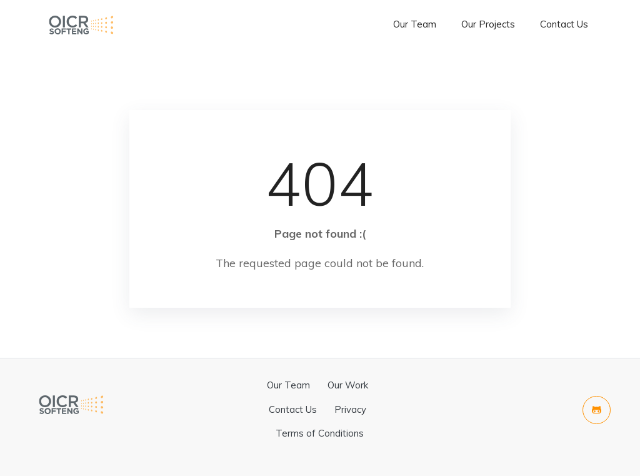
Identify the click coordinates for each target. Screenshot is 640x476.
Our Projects (488, 24)
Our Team (414, 24)
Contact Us (564, 24)
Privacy (350, 409)
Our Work (348, 385)
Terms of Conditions (320, 433)
